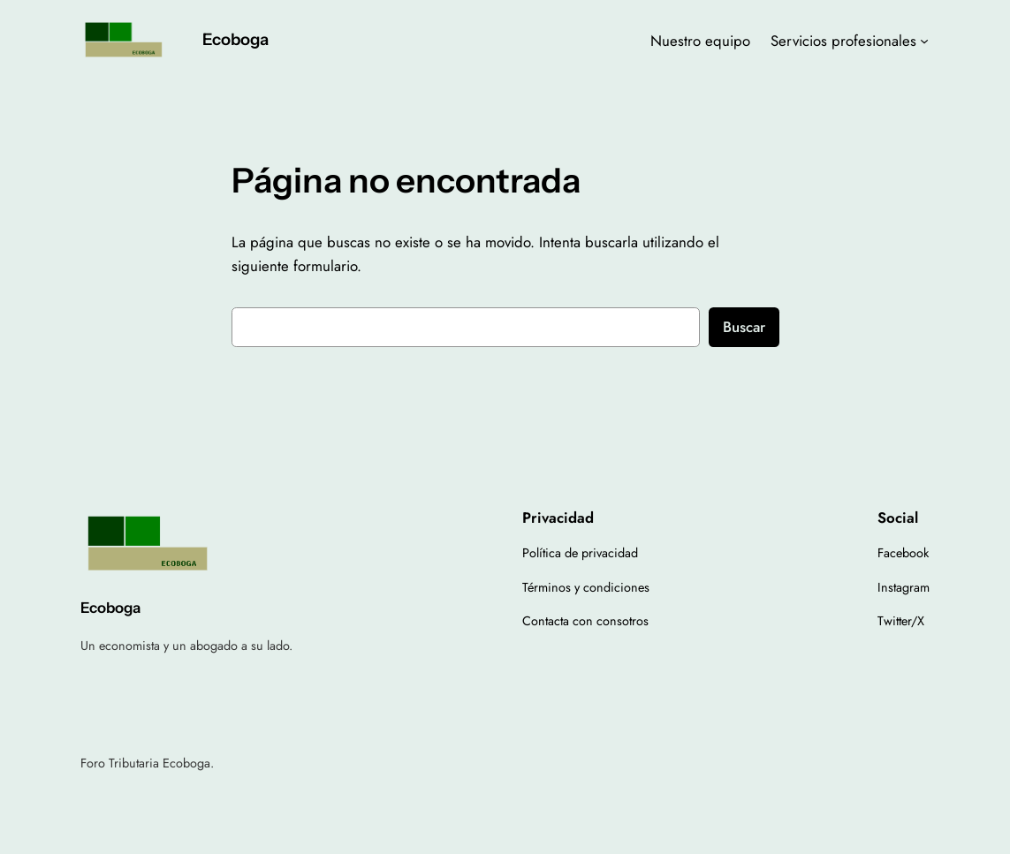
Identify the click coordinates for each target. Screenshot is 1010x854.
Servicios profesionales (843, 40)
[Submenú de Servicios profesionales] (924, 40)
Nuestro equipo (700, 40)
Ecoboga (235, 39)
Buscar (744, 326)
